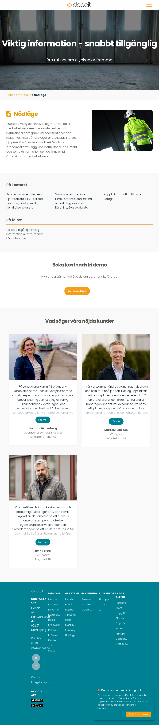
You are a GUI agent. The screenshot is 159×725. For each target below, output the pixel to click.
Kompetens (54, 615)
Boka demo (77, 291)
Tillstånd (70, 615)
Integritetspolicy (42, 682)
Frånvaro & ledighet (54, 635)
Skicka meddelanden (122, 618)
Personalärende (54, 599)
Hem (9, 95)
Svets (51, 650)
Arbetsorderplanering (88, 604)
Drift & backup (122, 644)
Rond (68, 620)
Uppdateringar (122, 639)
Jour (51, 645)
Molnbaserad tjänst (122, 628)
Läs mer (42, 419)
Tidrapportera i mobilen (105, 599)
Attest (103, 604)
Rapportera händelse (71, 609)
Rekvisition (54, 630)
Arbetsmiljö (23, 95)
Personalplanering (88, 599)
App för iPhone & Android (122, 623)
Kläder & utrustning (54, 640)
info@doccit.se (40, 648)
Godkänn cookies (138, 714)
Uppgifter (122, 613)
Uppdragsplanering (88, 609)
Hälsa (51, 620)
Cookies (36, 677)
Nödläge (70, 635)
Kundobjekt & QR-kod (71, 630)
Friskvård (54, 625)
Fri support (122, 633)
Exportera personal (54, 604)
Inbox (119, 608)
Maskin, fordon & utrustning (71, 625)
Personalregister (122, 603)
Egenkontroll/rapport (71, 604)
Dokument (54, 609)
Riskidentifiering (71, 599)
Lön (101, 609)
